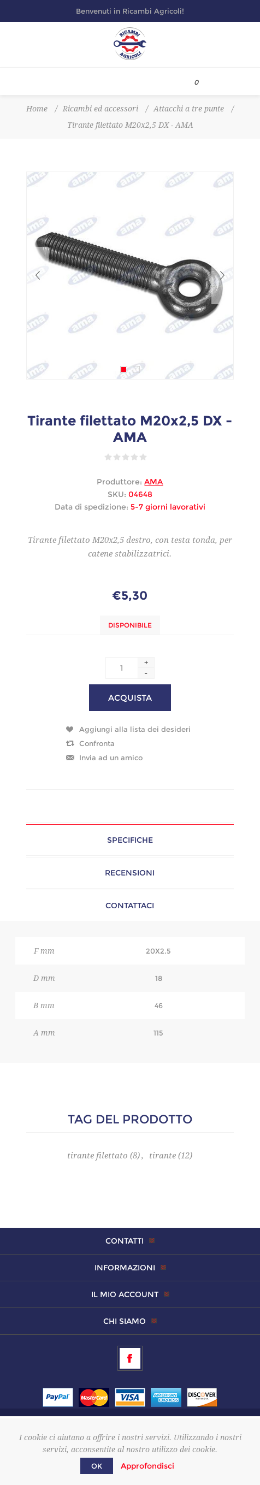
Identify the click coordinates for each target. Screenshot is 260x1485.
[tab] (130, 840)
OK (96, 1466)
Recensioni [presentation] (130, 873)
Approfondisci (147, 1466)
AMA (153, 482)
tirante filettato (97, 1156)
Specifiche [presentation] (130, 840)
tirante (162, 1156)
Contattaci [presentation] (129, 905)
